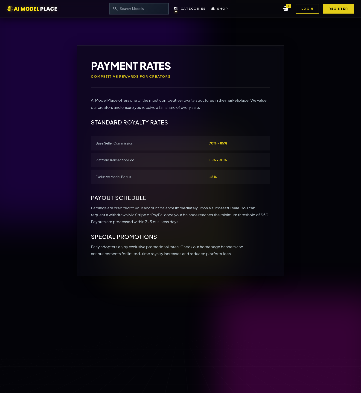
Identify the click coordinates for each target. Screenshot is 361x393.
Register (338, 8)
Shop (219, 8)
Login (307, 8)
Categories (190, 8)
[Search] (139, 8)
